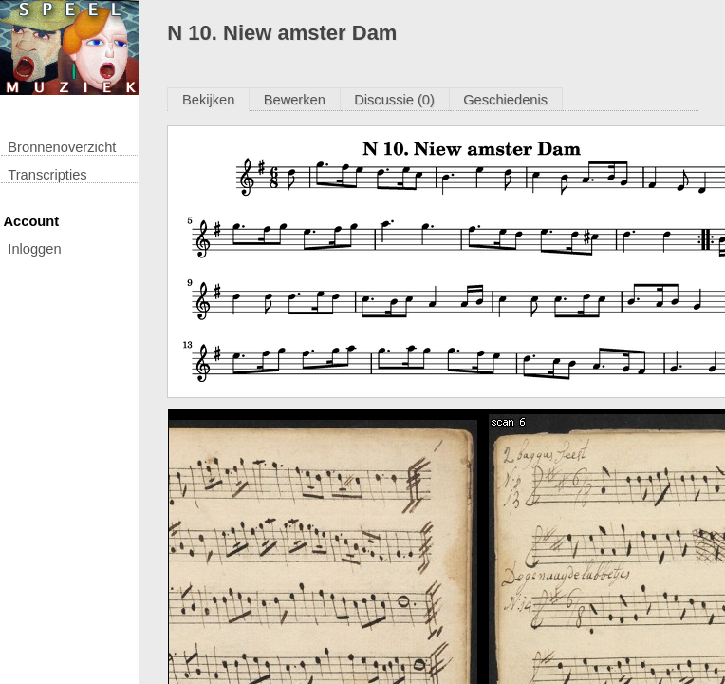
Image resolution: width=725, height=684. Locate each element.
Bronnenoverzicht (62, 147)
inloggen (34, 248)
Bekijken (208, 99)
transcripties (47, 174)
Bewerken (294, 99)
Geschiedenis (505, 99)
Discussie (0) (394, 99)
